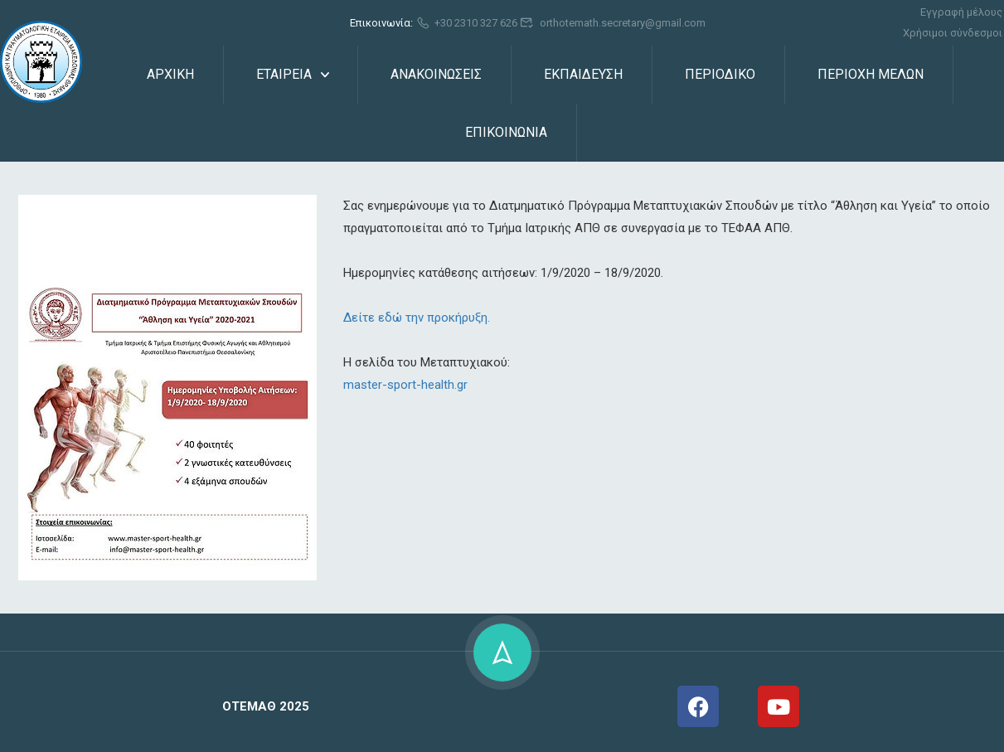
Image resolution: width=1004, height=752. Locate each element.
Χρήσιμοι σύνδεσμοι (952, 33)
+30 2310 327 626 (466, 23)
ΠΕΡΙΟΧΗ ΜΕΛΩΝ (870, 74)
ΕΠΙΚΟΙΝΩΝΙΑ (506, 132)
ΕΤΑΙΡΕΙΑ (284, 74)
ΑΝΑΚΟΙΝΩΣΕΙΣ (436, 74)
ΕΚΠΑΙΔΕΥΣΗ (583, 74)
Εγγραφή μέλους (961, 12)
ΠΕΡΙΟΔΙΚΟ (720, 74)
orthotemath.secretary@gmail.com (613, 23)
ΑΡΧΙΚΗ (170, 74)
